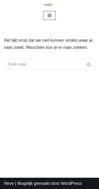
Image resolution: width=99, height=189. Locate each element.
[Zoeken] (43, 64)
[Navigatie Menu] (49, 15)
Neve (9, 183)
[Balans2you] (49, 5)
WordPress (71, 183)
